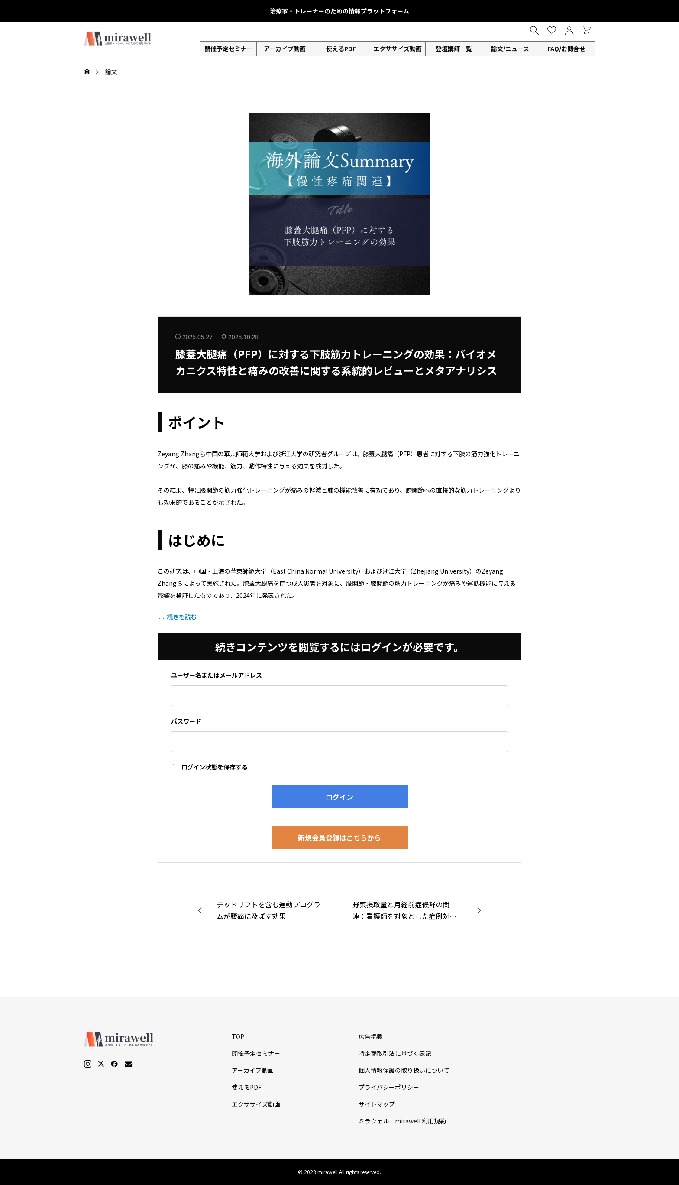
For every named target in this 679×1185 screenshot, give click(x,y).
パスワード (186, 721)
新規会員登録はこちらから (339, 837)
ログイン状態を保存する (210, 767)
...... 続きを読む (177, 616)
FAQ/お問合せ (566, 48)
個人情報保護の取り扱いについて (404, 1070)
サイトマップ (377, 1104)
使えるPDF (341, 48)
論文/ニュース (510, 48)
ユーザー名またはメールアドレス (216, 675)
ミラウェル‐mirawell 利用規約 (402, 1121)
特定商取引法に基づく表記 (395, 1053)
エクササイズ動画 (397, 48)
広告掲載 (371, 1036)
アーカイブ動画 (285, 48)
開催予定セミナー (228, 48)
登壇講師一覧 (454, 48)
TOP (238, 1036)
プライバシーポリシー (389, 1087)
